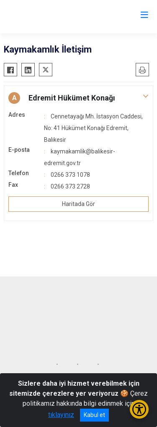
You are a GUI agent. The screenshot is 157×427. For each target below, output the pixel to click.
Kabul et (94, 415)
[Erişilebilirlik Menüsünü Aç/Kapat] (139, 409)
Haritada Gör (78, 204)
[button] (78, 98)
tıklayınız (61, 415)
